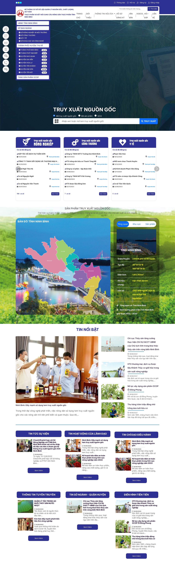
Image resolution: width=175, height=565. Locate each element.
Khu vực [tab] (137, 224)
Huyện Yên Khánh (27, 66)
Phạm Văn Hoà (120, 154)
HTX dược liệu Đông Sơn (76, 184)
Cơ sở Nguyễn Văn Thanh (28, 184)
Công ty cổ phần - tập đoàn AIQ (78, 169)
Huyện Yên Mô (26, 72)
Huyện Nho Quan (27, 56)
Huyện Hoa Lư (25, 63)
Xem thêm (55, 194)
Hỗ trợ (131, 3)
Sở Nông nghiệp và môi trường (33, 32)
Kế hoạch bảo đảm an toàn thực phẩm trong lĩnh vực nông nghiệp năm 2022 (93, 457)
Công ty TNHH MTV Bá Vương (78, 176)
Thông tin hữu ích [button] (104, 14)
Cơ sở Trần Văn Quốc (122, 184)
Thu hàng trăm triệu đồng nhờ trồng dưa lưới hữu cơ (143, 537)
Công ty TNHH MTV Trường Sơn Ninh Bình (83, 154)
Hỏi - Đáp (146, 16)
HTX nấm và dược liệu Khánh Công (128, 176)
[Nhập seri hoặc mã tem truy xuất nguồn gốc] (100, 121)
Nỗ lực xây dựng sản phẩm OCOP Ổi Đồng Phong (143, 522)
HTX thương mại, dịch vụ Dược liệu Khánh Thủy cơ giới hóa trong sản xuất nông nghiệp (143, 368)
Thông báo (119, 3)
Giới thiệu (88, 16)
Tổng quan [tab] (123, 224)
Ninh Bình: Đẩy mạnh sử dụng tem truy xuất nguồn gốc (41, 405)
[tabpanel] (136, 272)
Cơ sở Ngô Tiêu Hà (25, 169)
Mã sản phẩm (87, 116)
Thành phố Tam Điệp (28, 53)
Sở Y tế (23, 38)
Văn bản (131, 16)
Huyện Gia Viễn (26, 59)
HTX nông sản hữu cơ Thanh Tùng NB (81, 161)
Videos (139, 14)
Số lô (100, 116)
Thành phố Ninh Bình (28, 50)
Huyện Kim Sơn (26, 69)
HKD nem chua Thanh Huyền (125, 161)
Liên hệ (154, 16)
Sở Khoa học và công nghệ (31, 41)
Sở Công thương (27, 35)
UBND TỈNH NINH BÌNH (27, 23)
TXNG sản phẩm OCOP (28, 77)
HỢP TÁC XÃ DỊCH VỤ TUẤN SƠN (31, 154)
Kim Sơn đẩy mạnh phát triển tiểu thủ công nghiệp (46, 520)
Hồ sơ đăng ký (120, 16)
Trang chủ (79, 16)
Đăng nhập (153, 3)
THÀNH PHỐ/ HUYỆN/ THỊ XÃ (30, 45)
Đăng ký (141, 3)
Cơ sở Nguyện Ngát (26, 176)
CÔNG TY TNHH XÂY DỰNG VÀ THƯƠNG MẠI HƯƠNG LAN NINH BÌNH (47, 161)
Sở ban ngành (25, 28)
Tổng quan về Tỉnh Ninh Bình (133, 305)
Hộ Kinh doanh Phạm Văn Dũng (126, 169)
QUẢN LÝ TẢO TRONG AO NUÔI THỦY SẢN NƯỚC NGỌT (45, 503)
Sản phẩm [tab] (150, 224)
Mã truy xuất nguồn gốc (66, 116)
